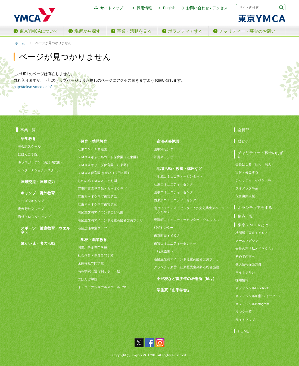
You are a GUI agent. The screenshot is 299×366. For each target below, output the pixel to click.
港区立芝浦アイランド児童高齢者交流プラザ (110, 220)
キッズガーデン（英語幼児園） (41, 162)
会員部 (243, 130)
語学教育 (28, 138)
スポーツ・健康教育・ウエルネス (45, 230)
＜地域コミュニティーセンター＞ (178, 176)
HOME (243, 331)
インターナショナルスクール (39, 170)
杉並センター (163, 227)
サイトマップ (111, 8)
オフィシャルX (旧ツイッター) (257, 296)
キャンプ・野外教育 (38, 193)
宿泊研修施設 (168, 141)
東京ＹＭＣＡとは (253, 225)
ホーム (20, 43)
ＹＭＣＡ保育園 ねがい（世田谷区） (104, 173)
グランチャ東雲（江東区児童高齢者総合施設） (188, 267)
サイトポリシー (246, 272)
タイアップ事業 (246, 188)
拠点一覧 (245, 216)
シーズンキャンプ (31, 201)
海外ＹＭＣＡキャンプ (34, 216)
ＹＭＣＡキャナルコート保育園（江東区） (109, 157)
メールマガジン (246, 240)
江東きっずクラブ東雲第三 (97, 204)
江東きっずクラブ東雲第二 (97, 196)
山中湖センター (165, 149)
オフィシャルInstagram (252, 304)
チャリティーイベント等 (253, 180)
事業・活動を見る (134, 31)
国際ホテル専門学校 (94, 247)
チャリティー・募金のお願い (247, 31)
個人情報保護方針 (248, 264)
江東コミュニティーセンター (175, 184)
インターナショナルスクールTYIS (102, 287)
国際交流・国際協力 (38, 181)
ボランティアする (185, 31)
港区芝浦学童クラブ (92, 228)
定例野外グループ (31, 209)
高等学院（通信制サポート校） (100, 271)
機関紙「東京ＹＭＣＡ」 (253, 232)
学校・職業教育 (93, 239)
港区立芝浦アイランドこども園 (100, 212)
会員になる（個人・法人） (255, 164)
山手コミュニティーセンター (175, 192)
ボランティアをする (255, 207)
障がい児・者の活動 (38, 243)
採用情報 (144, 8)
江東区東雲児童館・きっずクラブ (102, 188)
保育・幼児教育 (93, 141)
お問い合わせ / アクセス (207, 8)
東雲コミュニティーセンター (175, 243)
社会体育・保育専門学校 (96, 255)
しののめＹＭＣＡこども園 (97, 180)
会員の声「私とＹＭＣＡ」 (255, 248)
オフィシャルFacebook (252, 288)
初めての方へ (245, 256)
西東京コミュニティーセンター (177, 200)
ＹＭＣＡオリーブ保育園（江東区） (104, 165)
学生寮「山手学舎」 (174, 290)
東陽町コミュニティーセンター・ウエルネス (186, 219)
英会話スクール (29, 146)
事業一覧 (28, 130)
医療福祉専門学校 (91, 263)
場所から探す (87, 31)
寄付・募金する (246, 172)
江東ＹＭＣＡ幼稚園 (92, 149)
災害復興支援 (245, 196)
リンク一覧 (243, 311)
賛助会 (243, 141)
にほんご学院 (28, 154)
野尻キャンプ (163, 157)
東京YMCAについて (39, 31)
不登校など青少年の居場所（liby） (186, 278)
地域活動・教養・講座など (179, 168)
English (169, 8)
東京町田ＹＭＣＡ (167, 235)
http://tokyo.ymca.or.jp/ (33, 87)
